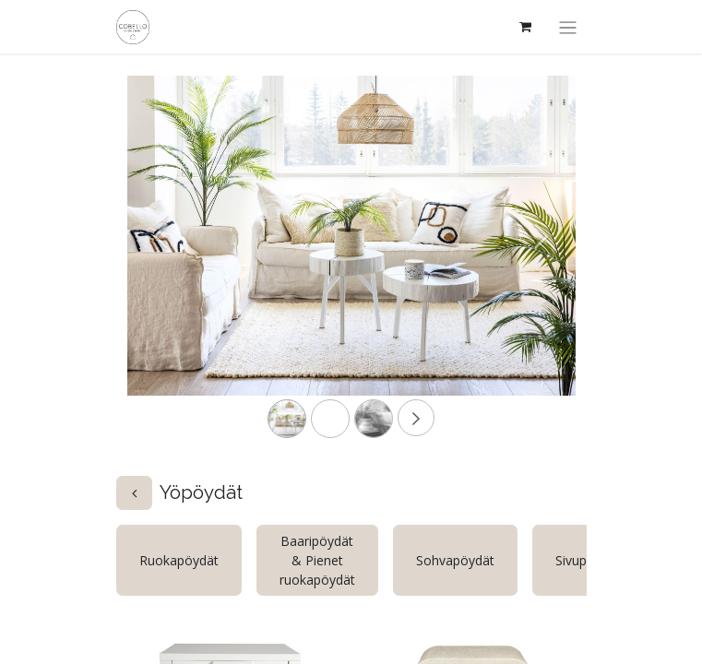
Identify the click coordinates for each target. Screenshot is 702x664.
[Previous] (161, 265)
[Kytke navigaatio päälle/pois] (568, 26)
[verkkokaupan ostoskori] (524, 26)
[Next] (542, 265)
